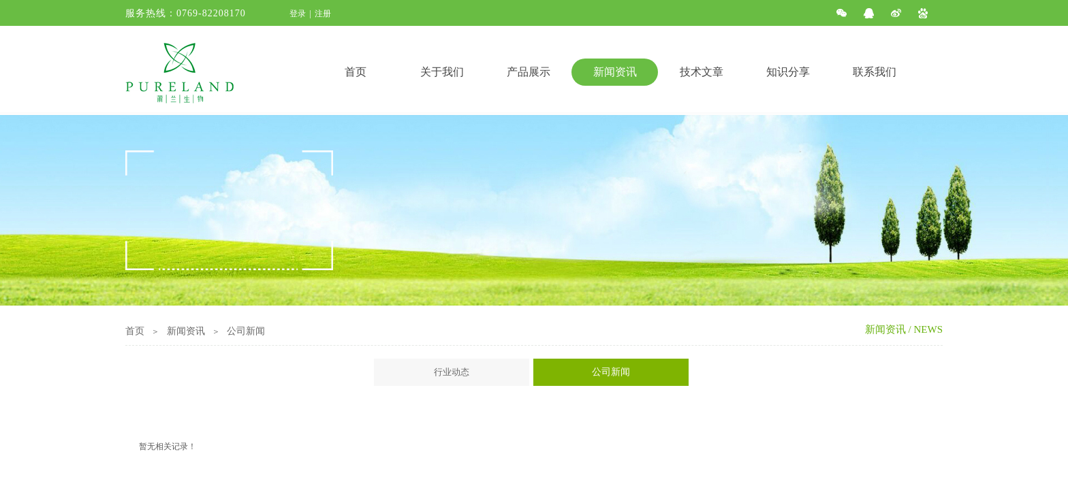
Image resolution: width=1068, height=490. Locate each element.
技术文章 (701, 72)
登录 (297, 13)
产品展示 (528, 72)
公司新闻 (246, 331)
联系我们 (874, 72)
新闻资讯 (615, 72)
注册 (323, 13)
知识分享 (788, 72)
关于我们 (442, 72)
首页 (355, 72)
